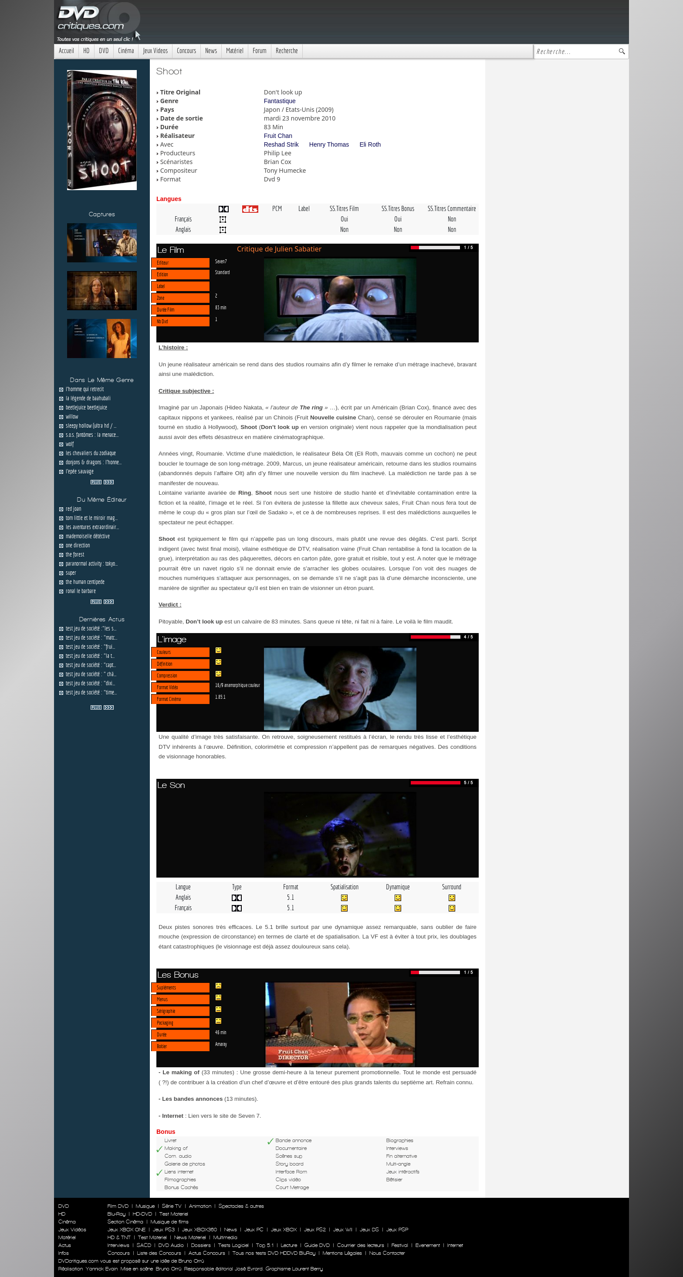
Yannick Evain (102, 1268)
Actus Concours (207, 1253)
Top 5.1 (265, 1245)
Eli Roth (370, 144)
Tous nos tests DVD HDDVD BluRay (274, 1253)
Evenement (428, 1245)
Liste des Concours (159, 1253)
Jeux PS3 (164, 1229)
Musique (145, 1206)
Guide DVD (317, 1245)
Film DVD (118, 1206)
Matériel (234, 51)
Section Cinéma (125, 1221)
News (211, 51)
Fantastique (280, 100)
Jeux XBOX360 (199, 1229)
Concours (186, 51)
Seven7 (221, 261)
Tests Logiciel (233, 1245)
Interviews (118, 1245)
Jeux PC (254, 1229)
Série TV (172, 1206)
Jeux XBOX (284, 1229)
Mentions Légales (342, 1253)
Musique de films (170, 1221)
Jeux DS (369, 1229)
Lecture (289, 1245)
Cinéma (126, 51)
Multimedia (225, 1237)
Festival (400, 1245)
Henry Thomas (329, 144)
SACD (144, 1245)
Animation (200, 1206)
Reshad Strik (281, 144)
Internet (455, 1245)
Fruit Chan (278, 135)
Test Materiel (173, 1214)
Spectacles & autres (241, 1206)
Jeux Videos (155, 51)
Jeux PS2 (315, 1229)
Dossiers (201, 1245)
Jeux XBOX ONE (126, 1229)
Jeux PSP (397, 1229)
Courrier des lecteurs (360, 1245)
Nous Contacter (386, 1253)
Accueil (66, 51)
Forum (260, 51)
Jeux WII (342, 1229)
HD (86, 51)
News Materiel (190, 1237)
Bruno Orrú (168, 1268)
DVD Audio (171, 1245)
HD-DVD (142, 1214)
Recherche (287, 51)
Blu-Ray (116, 1214)
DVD (104, 51)
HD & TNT (119, 1237)
